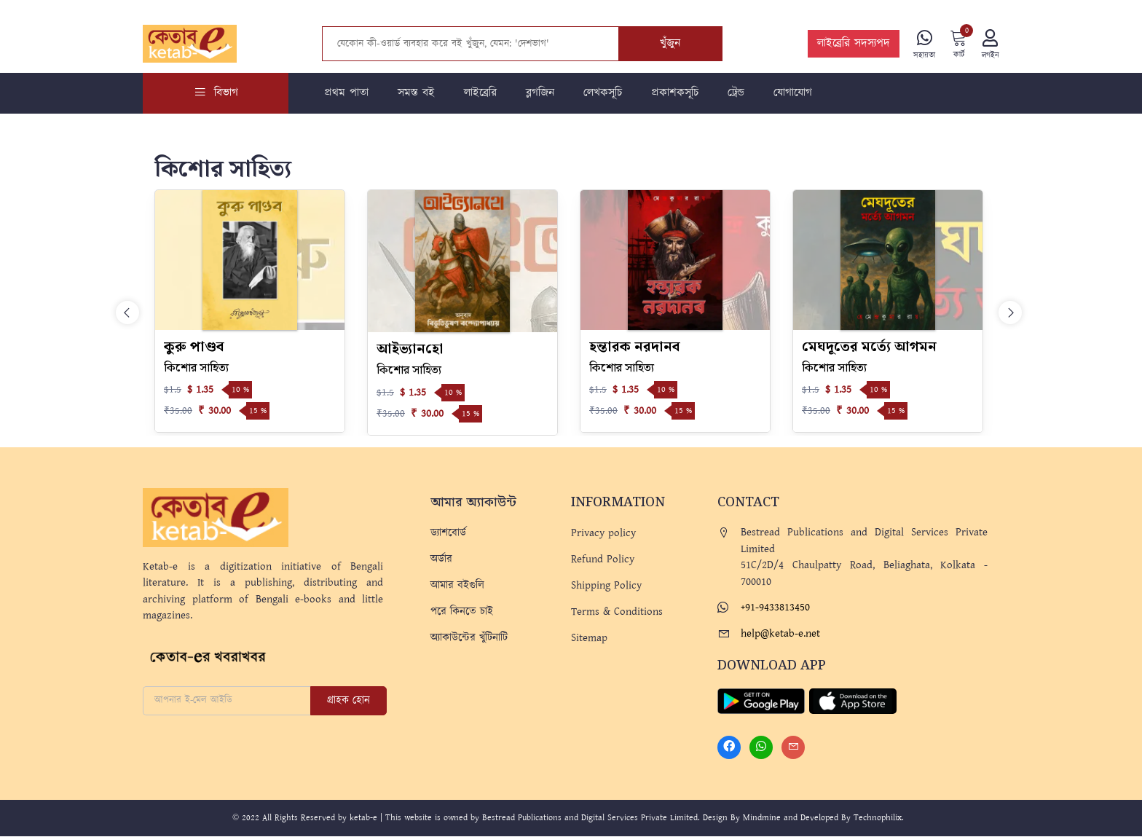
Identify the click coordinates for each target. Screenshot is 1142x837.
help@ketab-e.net (780, 634)
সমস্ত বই (416, 93)
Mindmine (762, 818)
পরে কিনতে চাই (461, 612)
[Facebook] (729, 748)
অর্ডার (441, 559)
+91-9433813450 (775, 608)
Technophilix (878, 818)
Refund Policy (602, 559)
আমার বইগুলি (457, 586)
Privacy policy (603, 533)
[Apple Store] (853, 701)
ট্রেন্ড (736, 93)
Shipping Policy (606, 586)
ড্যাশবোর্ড (448, 533)
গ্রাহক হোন (348, 701)
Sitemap (589, 638)
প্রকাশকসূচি (674, 93)
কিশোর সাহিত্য (196, 369)
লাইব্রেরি (480, 93)
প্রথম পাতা (346, 93)
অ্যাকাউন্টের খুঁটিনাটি (469, 638)
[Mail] (793, 748)
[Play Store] (761, 701)
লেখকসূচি (602, 93)
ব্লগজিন (540, 93)
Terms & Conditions (617, 612)
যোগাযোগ (792, 93)
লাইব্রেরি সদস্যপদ (852, 44)
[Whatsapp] (761, 748)
